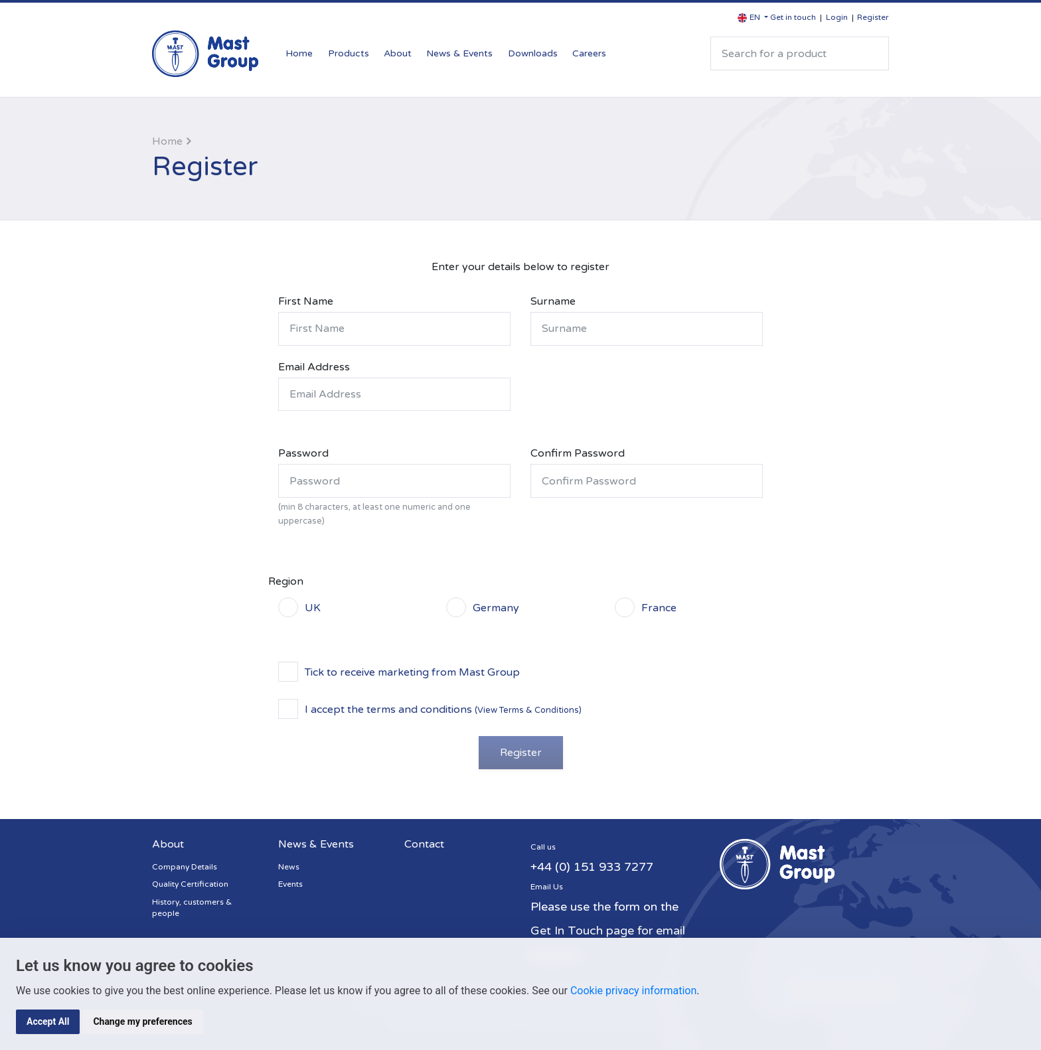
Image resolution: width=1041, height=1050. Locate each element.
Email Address (314, 367)
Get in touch (793, 17)
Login (837, 17)
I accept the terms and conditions (443, 709)
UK (313, 607)
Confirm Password (577, 453)
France (659, 607)
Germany (496, 607)
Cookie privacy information (633, 990)
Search (873, 53)
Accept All (48, 1021)
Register (873, 17)
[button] (753, 18)
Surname (553, 301)
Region (285, 581)
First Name (305, 301)
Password (303, 453)
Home (299, 53)
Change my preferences (142, 1021)
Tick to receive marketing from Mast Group (412, 672)
